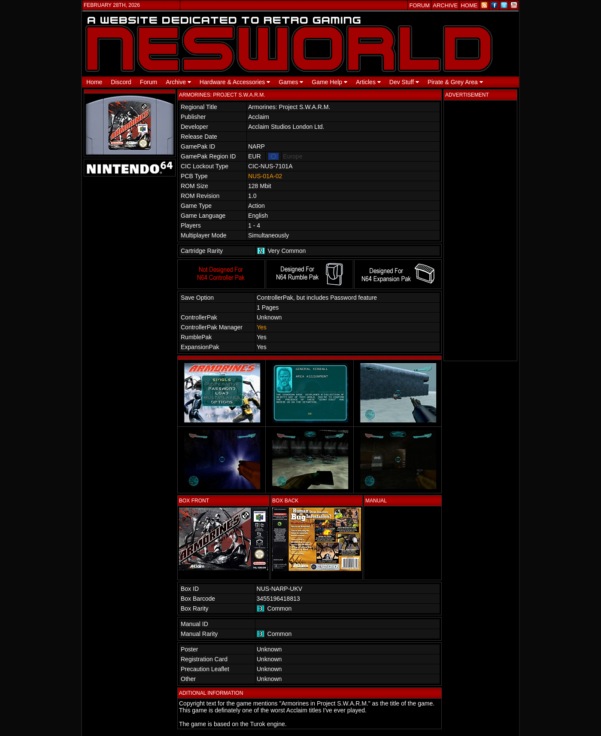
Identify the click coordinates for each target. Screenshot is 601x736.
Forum (148, 82)
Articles (368, 82)
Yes (262, 327)
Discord (121, 82)
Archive (178, 82)
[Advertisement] (480, 230)
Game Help (329, 82)
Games (291, 82)
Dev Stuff (404, 82)
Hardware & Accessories (235, 82)
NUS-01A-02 (265, 176)
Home (94, 82)
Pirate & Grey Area (455, 82)
